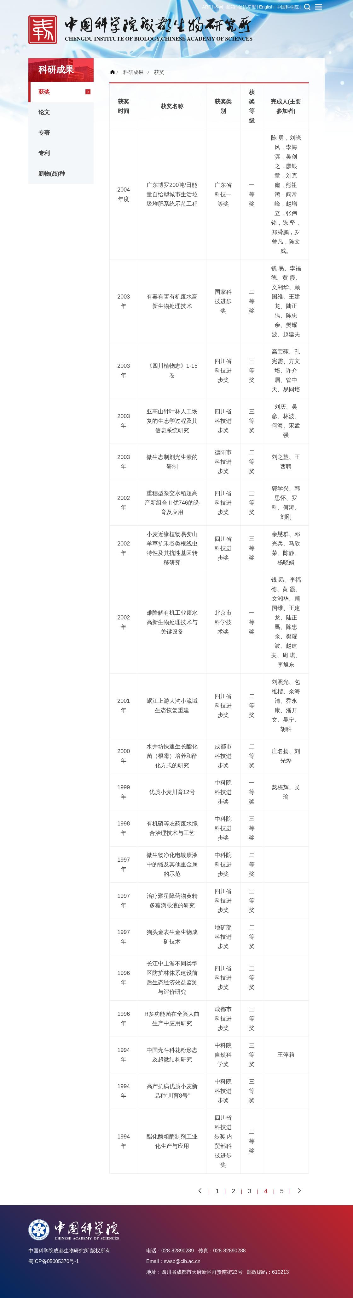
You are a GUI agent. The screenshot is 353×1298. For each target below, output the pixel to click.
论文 (44, 112)
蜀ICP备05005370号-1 (53, 1261)
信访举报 (247, 6)
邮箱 (230, 6)
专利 (44, 153)
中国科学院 (288, 6)
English (266, 6)
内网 (218, 6)
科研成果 (133, 72)
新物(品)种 (51, 174)
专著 (44, 133)
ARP (206, 6)
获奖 (44, 92)
